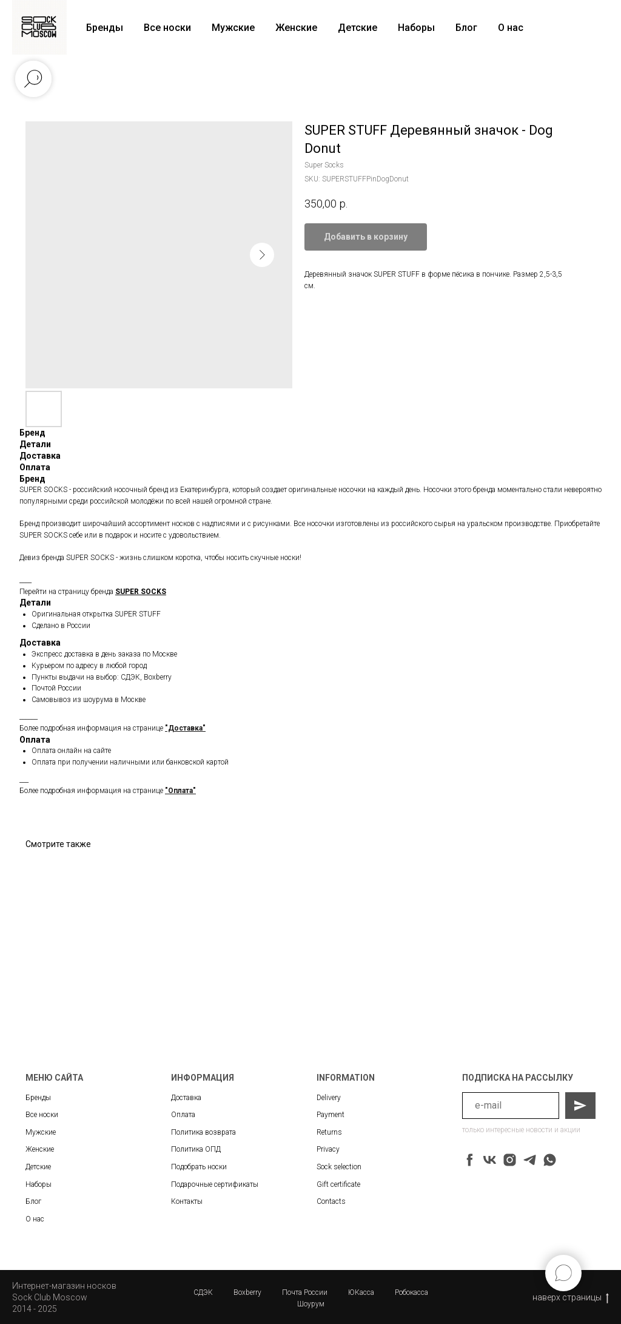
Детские (357, 27)
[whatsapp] (549, 1159)
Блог (466, 27)
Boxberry (247, 1292)
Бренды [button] (104, 27)
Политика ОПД (196, 1149)
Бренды (38, 1097)
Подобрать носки (199, 1167)
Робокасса (411, 1292)
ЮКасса (361, 1292)
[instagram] (509, 1159)
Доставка (186, 1097)
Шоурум (310, 1304)
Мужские (233, 27)
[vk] (489, 1159)
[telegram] (529, 1159)
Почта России (304, 1292)
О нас (510, 27)
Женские (296, 27)
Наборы (416, 27)
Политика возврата (203, 1132)
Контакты (187, 1201)
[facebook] (469, 1159)
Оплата (183, 1114)
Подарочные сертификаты (214, 1184)
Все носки (167, 27)
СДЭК (203, 1292)
